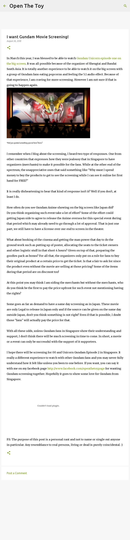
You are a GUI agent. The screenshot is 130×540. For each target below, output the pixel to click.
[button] (9, 48)
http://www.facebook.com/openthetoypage (76, 368)
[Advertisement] (65, 508)
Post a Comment (17, 473)
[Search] (125, 6)
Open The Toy (26, 6)
